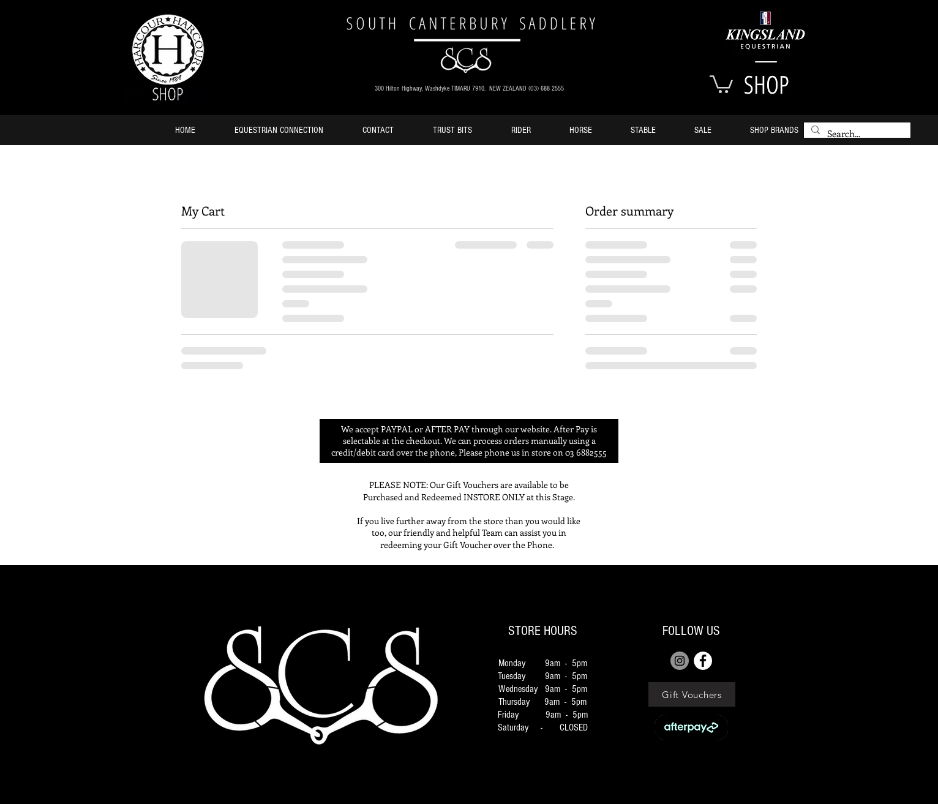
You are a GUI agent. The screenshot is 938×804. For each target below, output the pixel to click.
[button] (721, 83)
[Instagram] (679, 661)
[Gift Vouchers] (691, 694)
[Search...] (856, 133)
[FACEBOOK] (703, 661)
